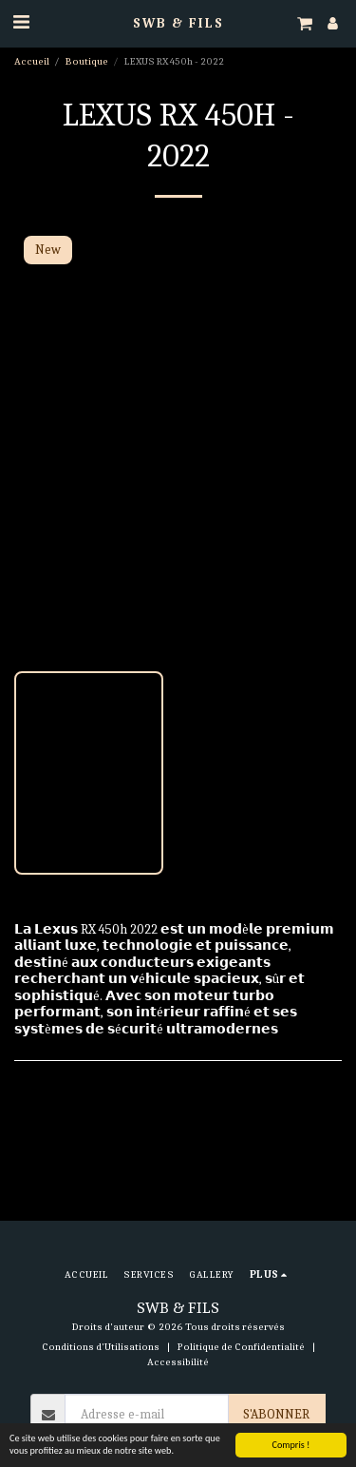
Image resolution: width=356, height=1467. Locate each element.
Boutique (87, 61)
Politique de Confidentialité (241, 1347)
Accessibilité (178, 1362)
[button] (21, 22)
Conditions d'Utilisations (100, 1347)
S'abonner (276, 1414)
